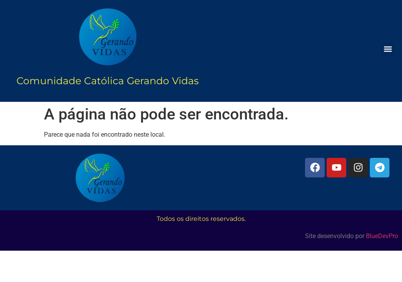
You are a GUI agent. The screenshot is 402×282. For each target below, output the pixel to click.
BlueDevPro (382, 236)
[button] (387, 49)
